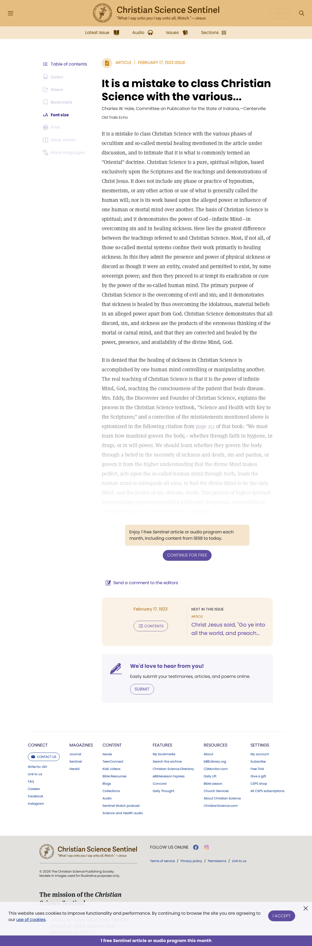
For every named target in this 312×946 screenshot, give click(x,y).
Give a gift (258, 776)
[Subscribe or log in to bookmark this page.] (58, 102)
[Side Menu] (10, 13)
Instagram (36, 803)
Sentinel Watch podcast (121, 805)
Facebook (35, 796)
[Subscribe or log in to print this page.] (52, 127)
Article (123, 62)
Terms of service (162, 860)
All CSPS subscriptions (267, 790)
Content (112, 745)
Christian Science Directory (173, 768)
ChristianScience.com (221, 805)
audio (123, 812)
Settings (259, 745)
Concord (159, 783)
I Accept (282, 915)
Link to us (35, 773)
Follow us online (169, 847)
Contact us (43, 756)
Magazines (81, 745)
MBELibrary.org (215, 761)
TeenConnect (113, 761)
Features (162, 745)
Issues (107, 753)
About (208, 753)
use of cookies (30, 920)
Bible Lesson (213, 783)
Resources (215, 745)
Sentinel (75, 761)
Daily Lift (210, 776)
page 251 (204, 426)
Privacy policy (191, 860)
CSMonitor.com (216, 768)
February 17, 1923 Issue (161, 62)
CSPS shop (258, 783)
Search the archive (167, 761)
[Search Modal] (301, 13)
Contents (150, 626)
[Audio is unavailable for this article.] (53, 77)
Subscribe (258, 761)
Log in (281, 13)
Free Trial (257, 768)
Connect (38, 745)
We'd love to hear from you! (166, 666)
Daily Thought (163, 790)
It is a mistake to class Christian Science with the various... (185, 90)
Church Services (216, 790)
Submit (141, 689)
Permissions (217, 860)
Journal (75, 753)
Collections (111, 790)
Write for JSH (37, 766)
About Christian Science (222, 798)
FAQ (31, 781)
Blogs (107, 783)
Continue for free (187, 555)
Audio (107, 798)
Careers (34, 788)
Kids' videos (111, 768)
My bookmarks (164, 753)
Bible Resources (114, 776)
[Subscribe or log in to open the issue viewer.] (60, 140)
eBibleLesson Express (169, 776)
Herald (74, 768)
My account (259, 753)
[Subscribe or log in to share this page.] (53, 89)
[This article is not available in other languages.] (64, 152)
